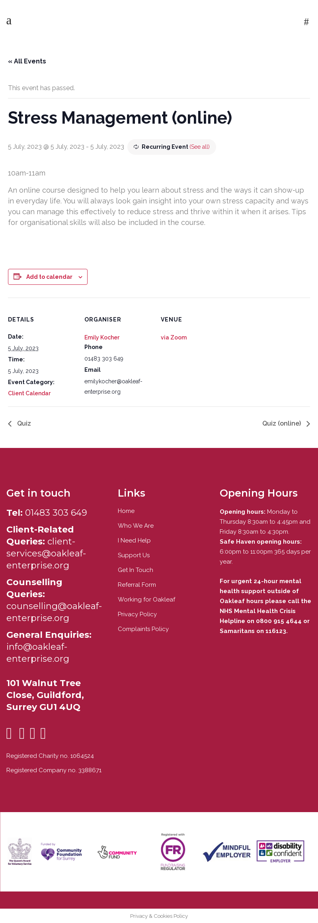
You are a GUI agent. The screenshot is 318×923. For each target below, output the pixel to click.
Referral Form (137, 584)
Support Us (134, 555)
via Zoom (174, 337)
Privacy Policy (137, 614)
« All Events (27, 61)
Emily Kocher (101, 337)
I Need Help (134, 540)
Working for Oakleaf (146, 599)
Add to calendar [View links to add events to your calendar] (49, 277)
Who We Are (136, 525)
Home (126, 511)
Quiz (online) (282, 423)
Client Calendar (29, 393)
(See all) (199, 147)
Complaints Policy (143, 629)
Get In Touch (135, 570)
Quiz (23, 423)
